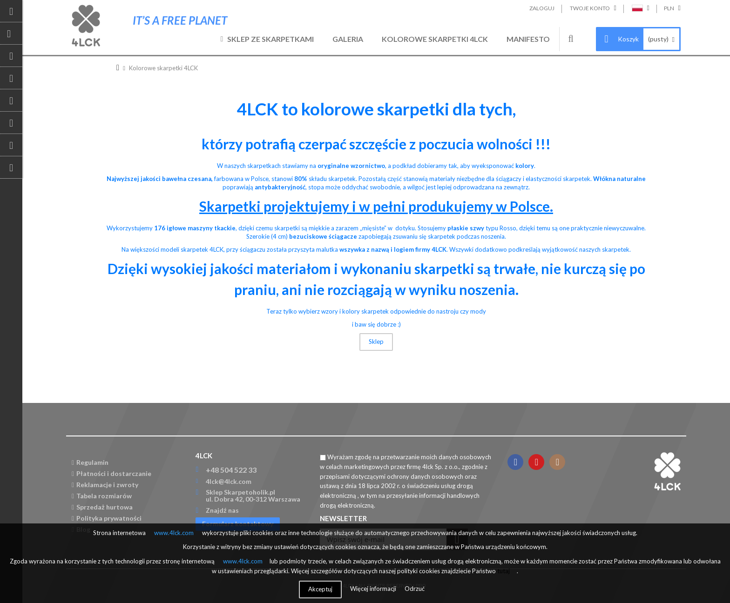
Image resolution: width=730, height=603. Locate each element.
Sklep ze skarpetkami (270, 38)
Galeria (347, 38)
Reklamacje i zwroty (105, 485)
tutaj (503, 571)
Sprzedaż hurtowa (102, 507)
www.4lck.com (174, 532)
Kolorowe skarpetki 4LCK (435, 38)
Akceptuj (320, 589)
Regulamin (90, 462)
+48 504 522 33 (231, 469)
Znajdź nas (222, 510)
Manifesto (528, 38)
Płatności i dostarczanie (111, 473)
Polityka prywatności (107, 518)
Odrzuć (415, 588)
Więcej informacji (374, 588)
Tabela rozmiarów (102, 496)
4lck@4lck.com (228, 481)
